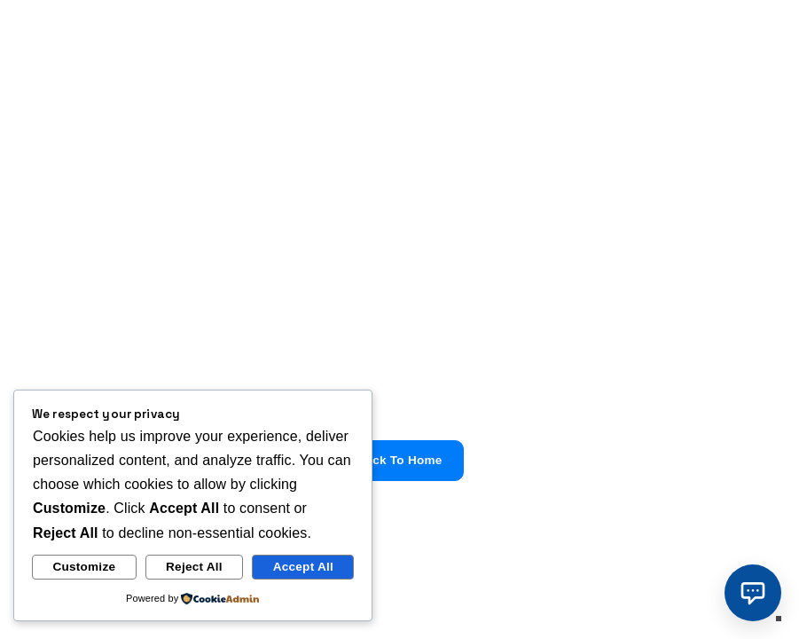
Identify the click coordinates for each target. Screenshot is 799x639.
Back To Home (399, 460)
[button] (753, 592)
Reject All (194, 566)
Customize (83, 566)
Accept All (303, 566)
